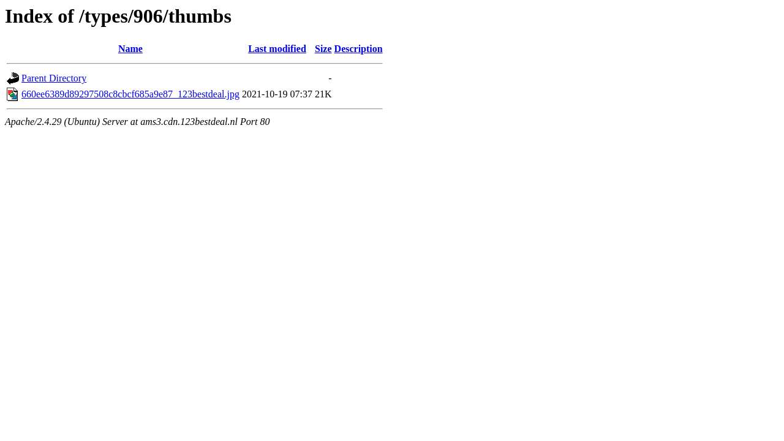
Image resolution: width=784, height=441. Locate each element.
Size (323, 48)
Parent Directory (53, 78)
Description (358, 48)
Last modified (277, 48)
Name (130, 48)
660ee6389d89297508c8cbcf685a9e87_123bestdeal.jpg (130, 94)
